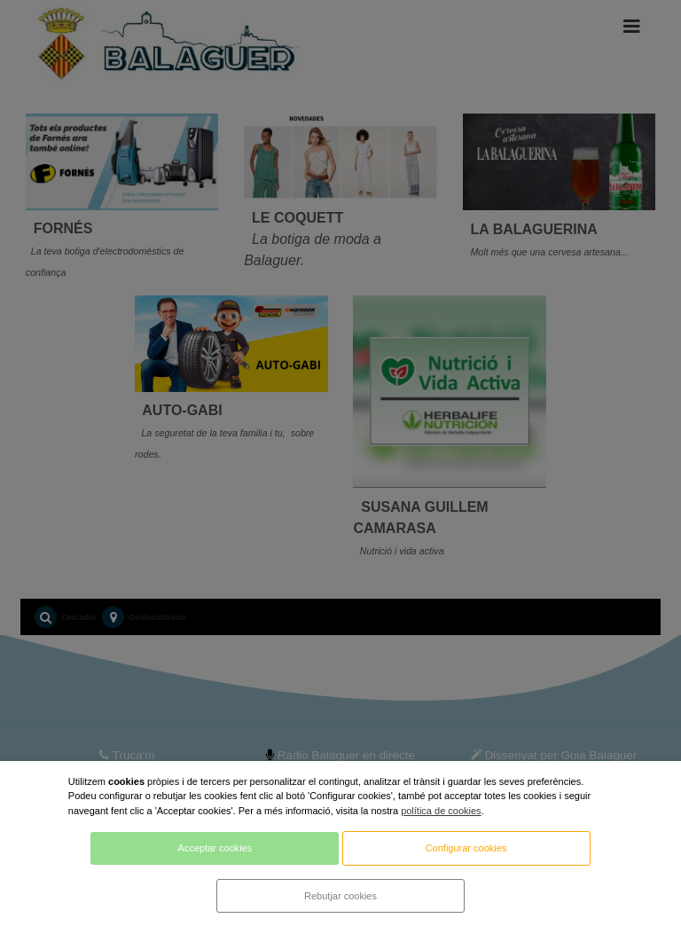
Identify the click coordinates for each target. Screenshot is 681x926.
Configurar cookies (466, 848)
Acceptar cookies (215, 848)
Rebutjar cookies (340, 896)
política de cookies (441, 810)
